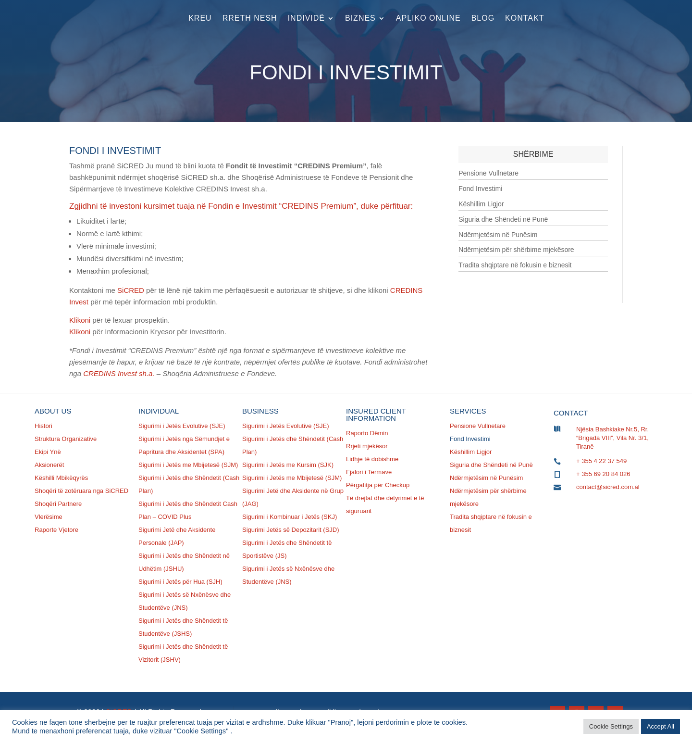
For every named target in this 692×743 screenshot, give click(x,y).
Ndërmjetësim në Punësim (497, 235)
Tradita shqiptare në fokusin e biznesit (514, 265)
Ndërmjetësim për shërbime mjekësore (516, 249)
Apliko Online (428, 18)
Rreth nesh (249, 18)
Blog (482, 18)
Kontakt (524, 18)
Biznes (360, 18)
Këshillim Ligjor (481, 204)
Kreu (199, 18)
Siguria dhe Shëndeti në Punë (503, 219)
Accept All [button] (660, 726)
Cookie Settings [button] (611, 726)
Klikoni (79, 320)
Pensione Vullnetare (488, 173)
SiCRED (130, 290)
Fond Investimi (480, 188)
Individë (306, 18)
